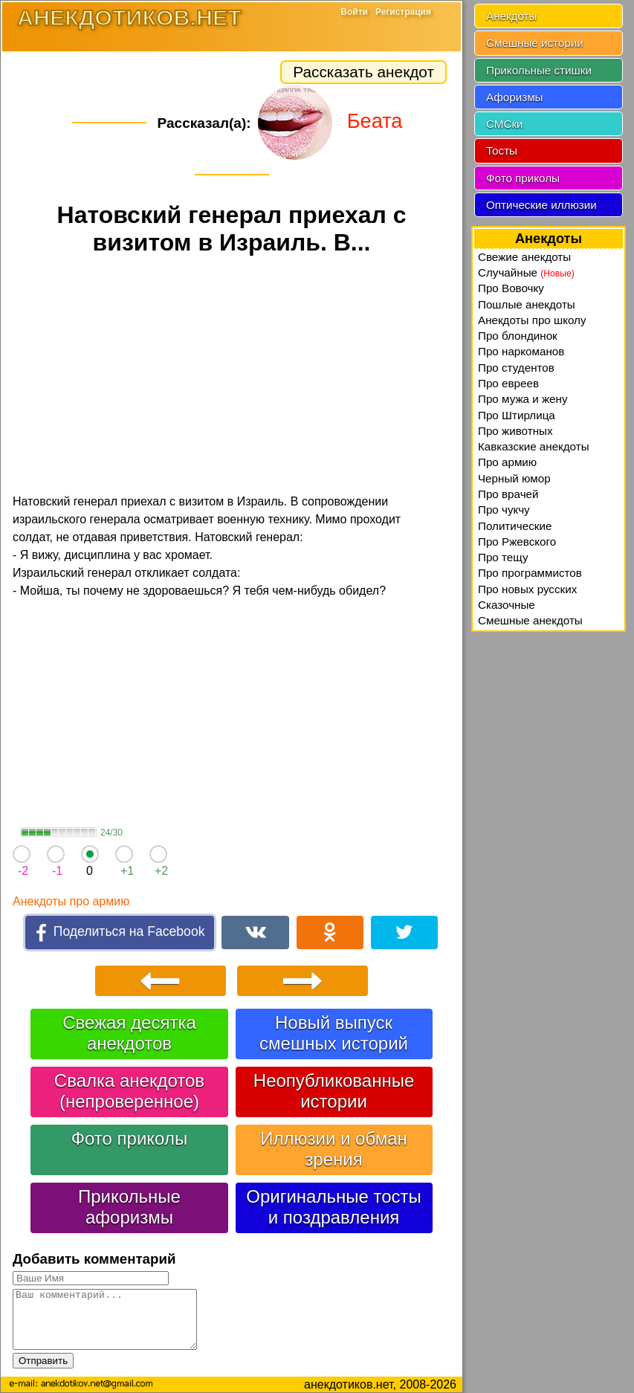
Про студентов (516, 367)
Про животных (515, 430)
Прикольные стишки (539, 70)
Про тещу (503, 557)
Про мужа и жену (523, 398)
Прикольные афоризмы (129, 1206)
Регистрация (403, 12)
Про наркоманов (521, 351)
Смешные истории (534, 42)
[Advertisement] (231, 377)
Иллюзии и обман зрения (333, 1148)
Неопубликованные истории (333, 1090)
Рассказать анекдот (363, 71)
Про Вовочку (511, 288)
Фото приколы (129, 1138)
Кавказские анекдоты (533, 446)
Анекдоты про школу (532, 320)
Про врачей (508, 494)
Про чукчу (504, 509)
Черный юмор (514, 478)
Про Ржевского (517, 541)
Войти (354, 12)
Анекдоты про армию (71, 901)
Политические (514, 526)
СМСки (504, 123)
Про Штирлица (516, 415)
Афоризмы (514, 97)
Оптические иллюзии (541, 204)
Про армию (507, 462)
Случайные (526, 272)
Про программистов (530, 572)
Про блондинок (517, 335)
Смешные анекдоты (530, 620)
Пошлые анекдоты (526, 304)
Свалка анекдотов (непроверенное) (129, 1090)
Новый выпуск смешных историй (333, 1032)
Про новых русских (527, 589)
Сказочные (506, 604)
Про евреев (508, 383)
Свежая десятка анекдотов (129, 1032)
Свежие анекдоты (524, 257)
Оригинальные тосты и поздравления (333, 1206)
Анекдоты (511, 16)
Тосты (501, 150)
